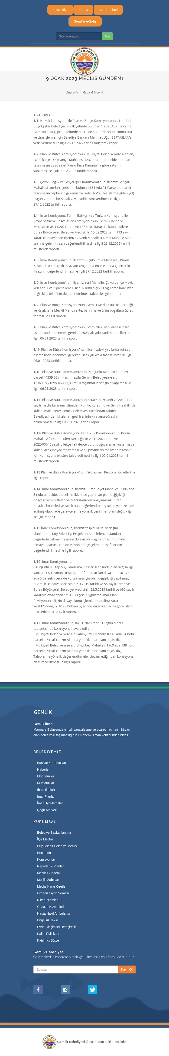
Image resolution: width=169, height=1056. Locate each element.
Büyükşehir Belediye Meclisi (57, 846)
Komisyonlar (46, 859)
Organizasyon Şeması (53, 893)
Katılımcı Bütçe (48, 940)
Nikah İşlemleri (47, 900)
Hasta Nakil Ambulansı (53, 913)
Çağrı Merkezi (47, 810)
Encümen (44, 853)
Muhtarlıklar (45, 783)
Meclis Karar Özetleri (52, 886)
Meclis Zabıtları (48, 880)
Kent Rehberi (108, 10)
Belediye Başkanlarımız (54, 832)
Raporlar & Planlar (50, 866)
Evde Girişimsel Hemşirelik (56, 927)
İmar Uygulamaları (50, 803)
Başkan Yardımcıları (51, 763)
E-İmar (83, 10)
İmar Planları (46, 796)
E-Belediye (60, 10)
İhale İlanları (46, 790)
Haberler (43, 769)
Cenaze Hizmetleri (50, 907)
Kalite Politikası (48, 934)
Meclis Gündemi (93, 92)
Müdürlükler (45, 776)
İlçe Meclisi (45, 839)
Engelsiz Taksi (47, 920)
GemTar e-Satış (85, 21)
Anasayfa (72, 92)
